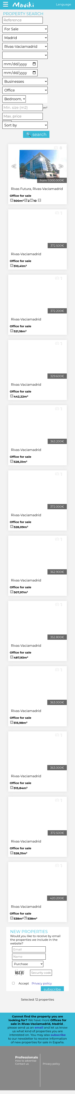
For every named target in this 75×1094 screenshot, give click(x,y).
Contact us (22, 1063)
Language (63, 4)
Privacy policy (42, 983)
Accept (35, 983)
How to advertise (26, 1060)
